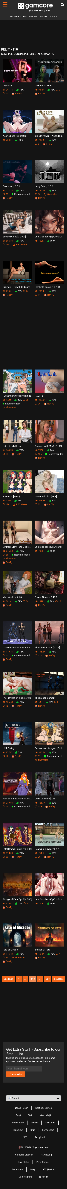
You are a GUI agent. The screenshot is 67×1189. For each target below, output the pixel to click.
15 (5, 93)
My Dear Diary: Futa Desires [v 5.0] (17, 546)
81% (20, 803)
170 (6, 504)
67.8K (7, 903)
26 (26, 291)
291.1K (8, 90)
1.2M (7, 400)
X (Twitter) (49, 1169)
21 (5, 555)
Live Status (23, 1162)
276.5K (8, 551)
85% (18, 500)
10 (5, 454)
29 (5, 194)
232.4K (40, 140)
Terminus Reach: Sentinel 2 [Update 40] (17, 647)
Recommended (21, 194)
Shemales (50, 194)
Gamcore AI (17, 1169)
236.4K (40, 291)
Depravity (7, 85)
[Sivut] (5, 4)
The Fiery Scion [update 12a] (17, 698)
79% (20, 190)
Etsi (30, 1115)
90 (25, 400)
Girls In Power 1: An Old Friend (49, 136)
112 (38, 655)
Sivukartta (50, 1122)
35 (38, 504)
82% (52, 803)
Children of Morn (43, 85)
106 (38, 454)
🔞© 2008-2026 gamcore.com (33, 1147)
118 (6, 244)
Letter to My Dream (12, 446)
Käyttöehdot (48, 1130)
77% (52, 140)
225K (7, 291)
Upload (40, 1137)
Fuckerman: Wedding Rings (17, 395)
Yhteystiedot (18, 1122)
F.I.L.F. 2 (39, 395)
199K (39, 601)
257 (47, 979)
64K (38, 702)
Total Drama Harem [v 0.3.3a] (17, 849)
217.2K (8, 190)
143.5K (8, 450)
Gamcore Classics (24, 1155)
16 (58, 601)
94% (50, 450)
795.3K (40, 652)
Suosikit (43, 16)
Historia (53, 16)
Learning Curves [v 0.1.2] (47, 849)
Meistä (34, 1122)
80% (52, 500)
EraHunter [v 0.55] (11, 496)
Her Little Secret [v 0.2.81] (48, 287)
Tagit (18, 1115)
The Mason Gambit (44, 698)
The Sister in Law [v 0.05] (47, 647)
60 (38, 194)
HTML (47, 144)
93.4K (39, 90)
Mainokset (18, 1130)
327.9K (40, 400)
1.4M (7, 500)
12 (5, 756)
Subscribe (16, 1074)
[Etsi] (62, 5)
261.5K (40, 853)
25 (5, 957)
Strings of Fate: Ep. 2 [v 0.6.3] (17, 899)
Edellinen (8, 979)
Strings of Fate (42, 949)
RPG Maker (20, 244)
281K (7, 601)
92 (38, 756)
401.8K (40, 500)
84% (52, 190)
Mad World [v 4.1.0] (12, 597)
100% (19, 140)
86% (18, 400)
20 (26, 601)
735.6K (40, 190)
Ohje (32, 1130)
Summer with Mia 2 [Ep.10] (48, 446)
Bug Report (21, 1108)
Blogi (32, 1169)
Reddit (43, 1177)
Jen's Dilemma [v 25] (45, 798)
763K (39, 450)
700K (7, 140)
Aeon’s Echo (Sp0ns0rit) (15, 136)
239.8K (8, 803)
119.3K (8, 652)
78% (20, 90)
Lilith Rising (8, 748)
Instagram (25, 1177)
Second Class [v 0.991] (14, 236)
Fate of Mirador (11, 949)
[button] (33, 1098)
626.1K (40, 803)
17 (5, 806)
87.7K (7, 752)
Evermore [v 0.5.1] (11, 186)
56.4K (39, 954)
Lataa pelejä (45, 1115)
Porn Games (42, 1162)
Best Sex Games (43, 1108)
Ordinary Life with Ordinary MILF (17, 287)
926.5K (40, 752)
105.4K (8, 702)
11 (38, 295)
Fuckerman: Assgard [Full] (48, 748)
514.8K (8, 853)
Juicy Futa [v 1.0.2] (44, 186)
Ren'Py (17, 93)
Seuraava (58, 979)
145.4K (8, 954)
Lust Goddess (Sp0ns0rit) (48, 236)
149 (38, 806)
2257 (25, 1137)
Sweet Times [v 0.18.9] (46, 597)
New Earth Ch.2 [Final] (46, 496)
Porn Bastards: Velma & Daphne (17, 798)
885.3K (8, 241)
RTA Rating (46, 1155)
